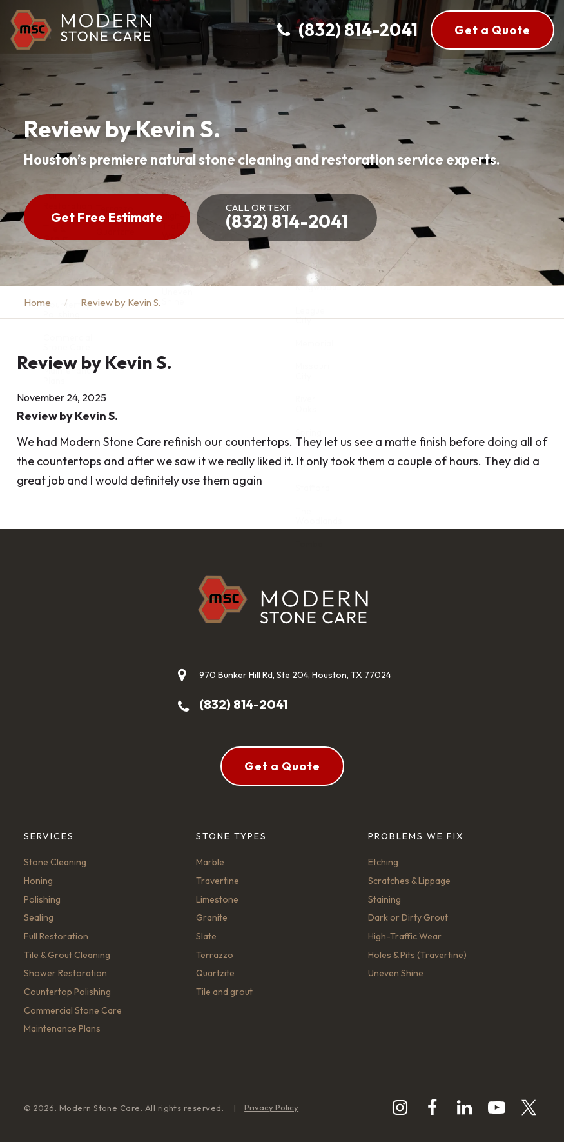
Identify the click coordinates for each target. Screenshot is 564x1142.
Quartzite (215, 973)
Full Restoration (56, 936)
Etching (383, 862)
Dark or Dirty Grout (408, 917)
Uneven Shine (395, 973)
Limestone (217, 899)
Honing (38, 881)
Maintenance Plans (62, 1028)
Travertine (217, 881)
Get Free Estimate (107, 217)
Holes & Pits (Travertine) (417, 955)
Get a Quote (492, 30)
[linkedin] (464, 1107)
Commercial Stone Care (73, 1010)
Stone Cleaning (55, 862)
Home (37, 302)
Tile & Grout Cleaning (67, 955)
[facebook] (432, 1107)
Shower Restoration (65, 973)
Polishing (42, 899)
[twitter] (529, 1107)
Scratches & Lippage (409, 881)
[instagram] (400, 1107)
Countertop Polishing (67, 991)
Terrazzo (214, 955)
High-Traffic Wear (405, 936)
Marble (210, 862)
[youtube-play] (496, 1107)
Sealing (38, 917)
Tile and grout (224, 991)
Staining (384, 899)
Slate (206, 936)
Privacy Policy (271, 1107)
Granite (212, 917)
